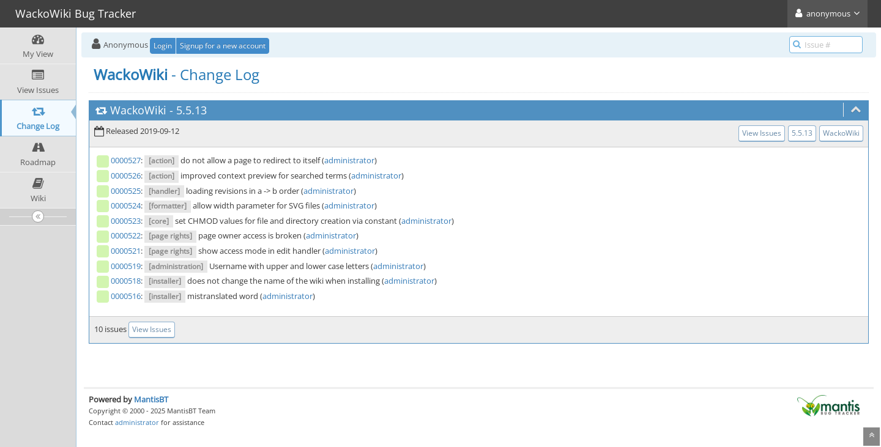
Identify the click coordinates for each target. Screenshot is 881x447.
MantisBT (151, 399)
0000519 (126, 266)
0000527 (126, 160)
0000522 (126, 235)
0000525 (126, 190)
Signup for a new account (223, 45)
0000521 (126, 250)
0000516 (126, 295)
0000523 (126, 220)
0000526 (126, 175)
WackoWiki (138, 110)
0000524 (126, 205)
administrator (349, 160)
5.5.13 (191, 110)
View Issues (761, 133)
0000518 (126, 280)
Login (163, 45)
